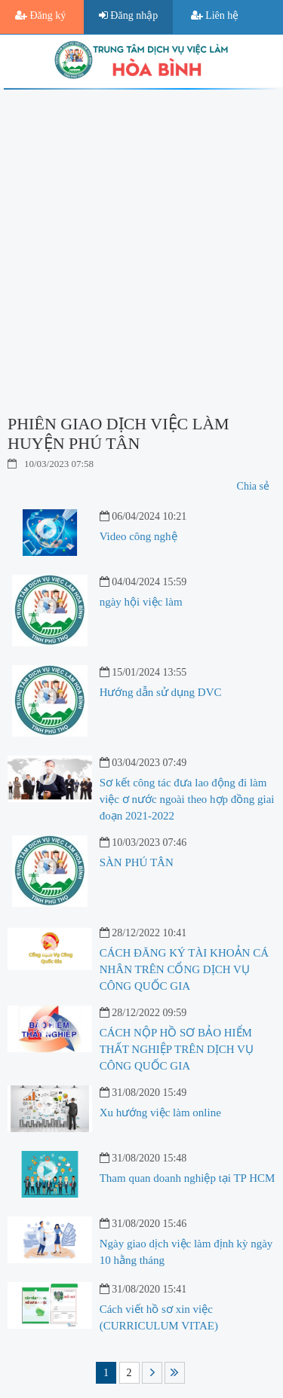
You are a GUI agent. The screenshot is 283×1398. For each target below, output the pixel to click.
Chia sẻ (253, 486)
